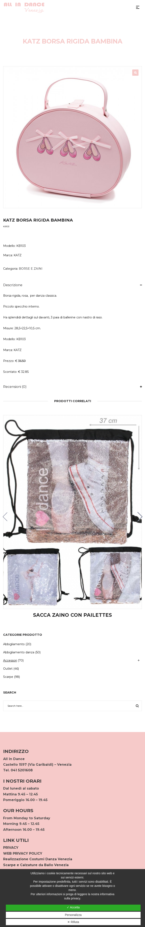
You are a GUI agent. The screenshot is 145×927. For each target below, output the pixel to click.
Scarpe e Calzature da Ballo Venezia (36, 865)
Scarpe (8, 677)
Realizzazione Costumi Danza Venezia (37, 859)
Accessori (10, 660)
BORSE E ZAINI (30, 269)
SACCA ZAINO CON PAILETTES (72, 615)
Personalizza (73, 915)
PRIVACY (10, 848)
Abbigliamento (14, 644)
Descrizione (12, 285)
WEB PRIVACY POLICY (22, 853)
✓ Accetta (73, 907)
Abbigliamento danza (18, 652)
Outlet (8, 669)
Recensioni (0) (15, 387)
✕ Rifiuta (73, 922)
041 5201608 (22, 770)
